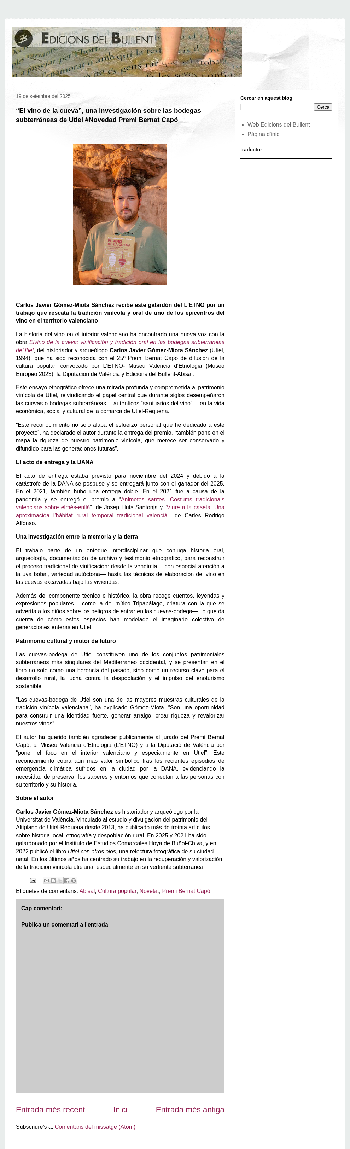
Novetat (149, 891)
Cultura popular (117, 891)
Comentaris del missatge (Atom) (95, 1127)
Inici (120, 1109)
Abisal (87, 891)
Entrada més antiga (190, 1109)
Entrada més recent (50, 1109)
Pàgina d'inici (264, 134)
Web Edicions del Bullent (278, 125)
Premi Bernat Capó (186, 891)
